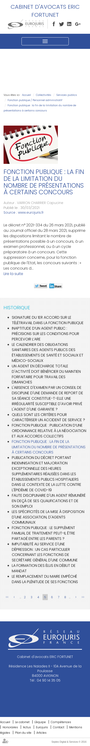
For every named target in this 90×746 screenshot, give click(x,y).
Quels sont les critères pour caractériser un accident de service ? (48, 417)
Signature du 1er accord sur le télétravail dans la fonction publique (48, 320)
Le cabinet (22, 722)
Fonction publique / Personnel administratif (35, 100)
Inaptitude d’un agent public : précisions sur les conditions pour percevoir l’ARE (45, 334)
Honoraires (10, 727)
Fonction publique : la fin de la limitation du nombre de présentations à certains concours (49, 447)
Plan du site (23, 733)
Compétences (61, 722)
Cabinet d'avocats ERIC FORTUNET (45, 11)
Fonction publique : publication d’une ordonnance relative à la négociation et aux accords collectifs (49, 431)
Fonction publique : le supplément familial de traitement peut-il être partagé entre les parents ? (43, 533)
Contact (58, 727)
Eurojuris (42, 727)
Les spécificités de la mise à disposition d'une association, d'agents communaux (48, 517)
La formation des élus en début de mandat (44, 568)
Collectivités (43, 95)
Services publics (66, 95)
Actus (27, 727)
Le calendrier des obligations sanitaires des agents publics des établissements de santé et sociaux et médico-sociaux (47, 353)
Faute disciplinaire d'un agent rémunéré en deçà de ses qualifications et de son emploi (49, 501)
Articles (41, 733)
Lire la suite (13, 273)
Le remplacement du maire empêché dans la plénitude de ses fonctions (45, 579)
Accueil (26, 95)
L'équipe (40, 722)
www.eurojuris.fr (31, 212)
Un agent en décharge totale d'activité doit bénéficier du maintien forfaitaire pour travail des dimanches (46, 374)
